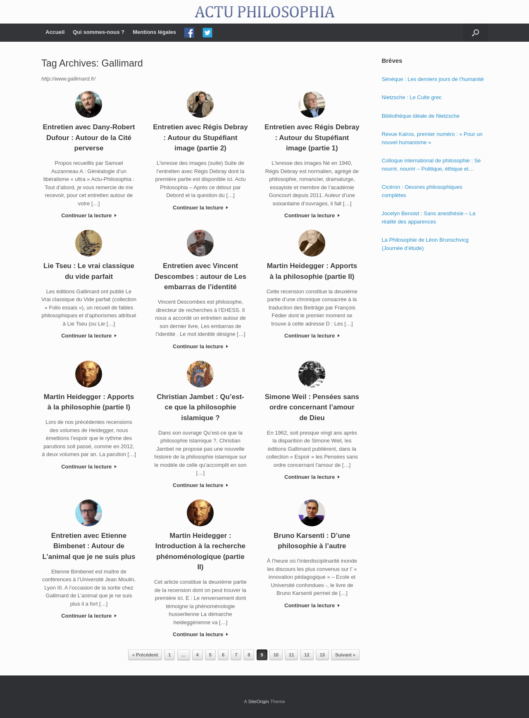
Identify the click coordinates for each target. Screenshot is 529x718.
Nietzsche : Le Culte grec (411, 97)
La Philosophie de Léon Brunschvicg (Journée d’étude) (424, 244)
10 (276, 654)
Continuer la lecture (89, 215)
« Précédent (145, 654)
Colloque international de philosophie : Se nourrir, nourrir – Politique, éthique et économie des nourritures (431, 165)
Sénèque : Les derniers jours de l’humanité (432, 79)
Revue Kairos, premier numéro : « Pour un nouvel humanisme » (431, 138)
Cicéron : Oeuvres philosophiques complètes (421, 191)
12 (306, 654)
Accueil (54, 32)
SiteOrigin (258, 701)
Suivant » (345, 654)
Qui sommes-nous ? (98, 32)
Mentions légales (154, 32)
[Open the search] (475, 33)
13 (322, 654)
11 (291, 654)
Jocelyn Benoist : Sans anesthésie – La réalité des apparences (428, 217)
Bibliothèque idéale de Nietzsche (420, 116)
